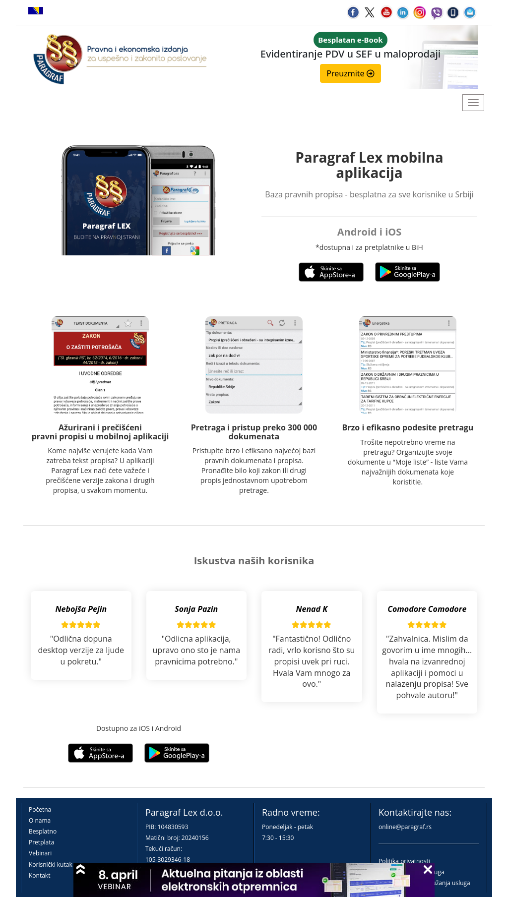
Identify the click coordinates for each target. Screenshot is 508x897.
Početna (40, 809)
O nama (40, 820)
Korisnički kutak (50, 864)
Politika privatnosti (404, 861)
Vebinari (40, 853)
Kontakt (39, 875)
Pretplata (41, 842)
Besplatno (43, 831)
